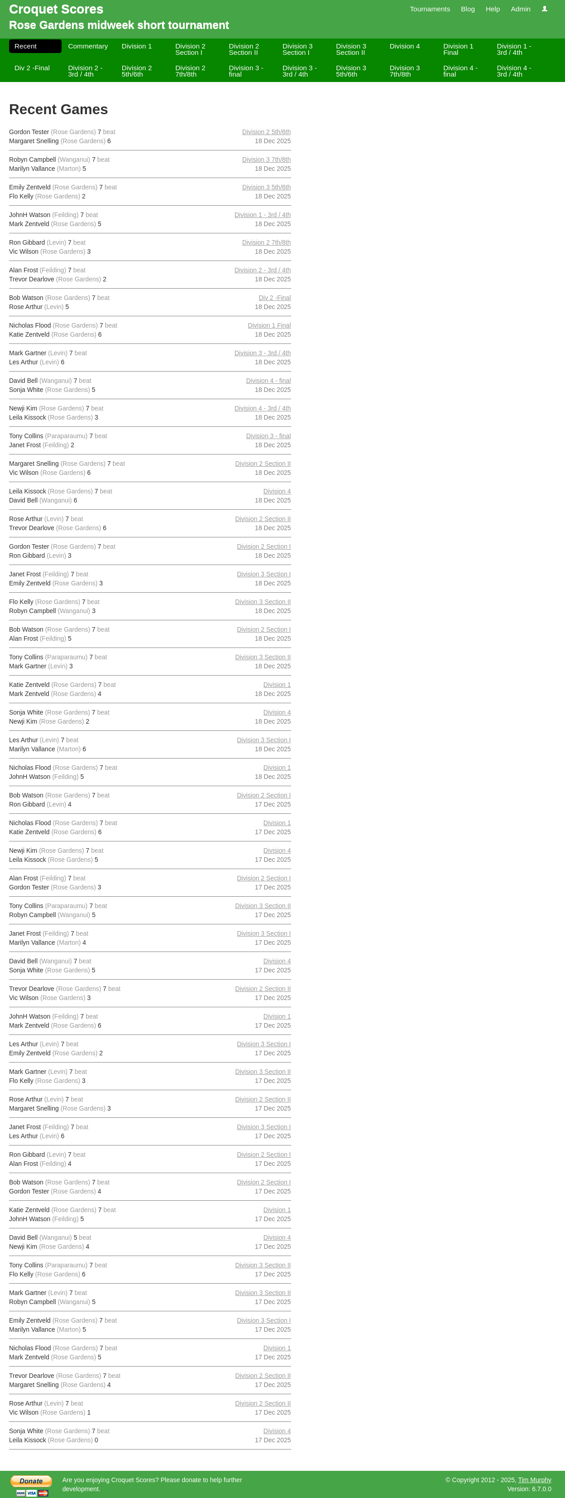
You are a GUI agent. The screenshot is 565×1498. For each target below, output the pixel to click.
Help (493, 9)
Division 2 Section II (244, 49)
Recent (25, 46)
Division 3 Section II (351, 49)
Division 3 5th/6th (351, 71)
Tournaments (430, 9)
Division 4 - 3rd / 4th (514, 71)
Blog (468, 9)
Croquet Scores (56, 9)
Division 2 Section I (190, 49)
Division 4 (405, 46)
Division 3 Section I (297, 49)
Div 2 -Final (32, 68)
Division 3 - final (246, 71)
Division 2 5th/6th (137, 71)
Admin (521, 9)
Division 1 (137, 46)
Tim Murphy (534, 1480)
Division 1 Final (458, 49)
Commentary (88, 46)
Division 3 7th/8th (405, 71)
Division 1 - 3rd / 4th (514, 49)
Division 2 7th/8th (190, 71)
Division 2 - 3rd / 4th (85, 71)
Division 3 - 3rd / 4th (299, 71)
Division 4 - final (460, 71)
